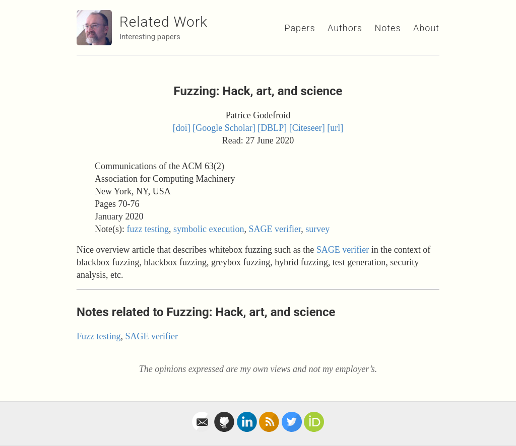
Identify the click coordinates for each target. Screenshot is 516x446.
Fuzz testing (99, 336)
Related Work (163, 22)
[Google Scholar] (223, 128)
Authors (345, 28)
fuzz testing (147, 229)
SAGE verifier (274, 229)
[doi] (181, 128)
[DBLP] (272, 128)
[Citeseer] (307, 128)
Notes (387, 28)
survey (317, 229)
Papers (299, 28)
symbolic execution (208, 229)
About (426, 28)
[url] (335, 128)
